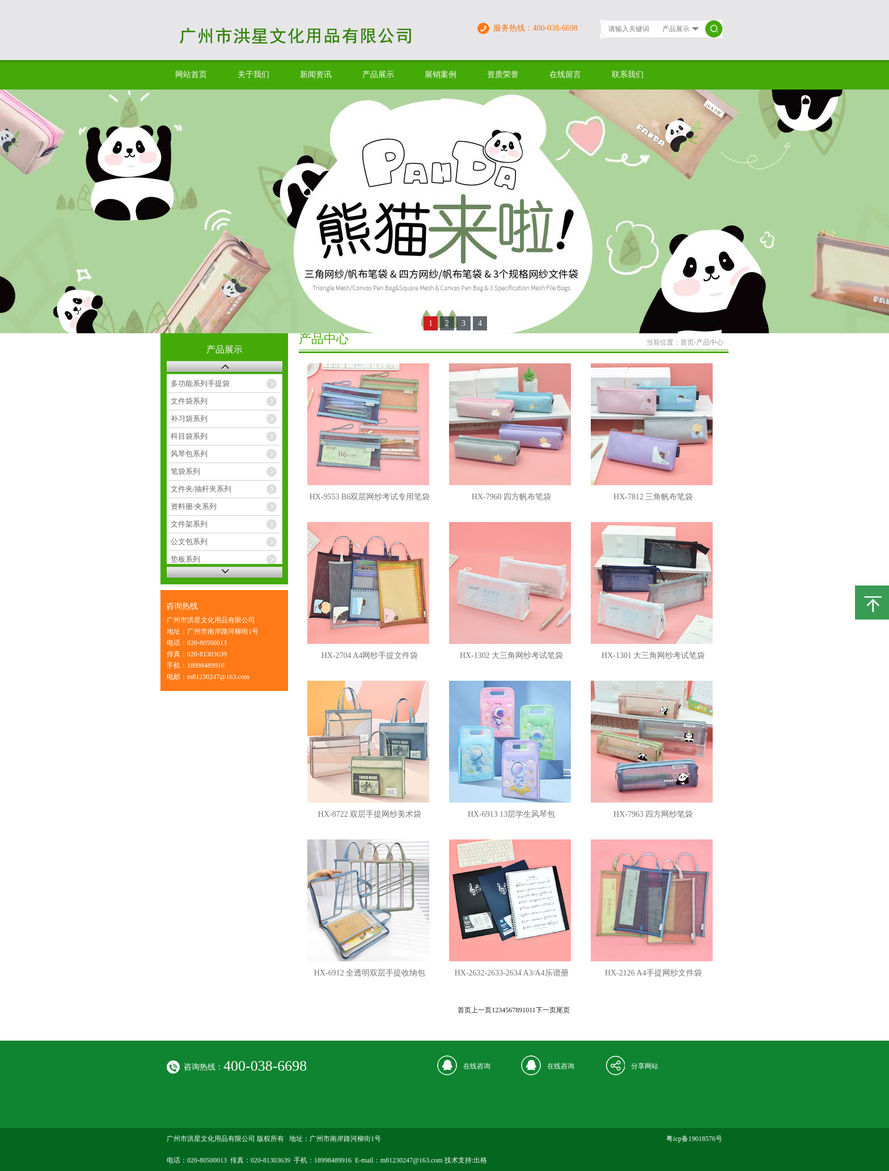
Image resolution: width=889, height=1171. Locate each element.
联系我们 (628, 74)
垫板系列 (185, 559)
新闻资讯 (316, 74)
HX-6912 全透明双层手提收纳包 (369, 973)
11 (532, 1010)
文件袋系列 (189, 401)
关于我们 (253, 74)
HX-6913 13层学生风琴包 (511, 814)
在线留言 (565, 74)
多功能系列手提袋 (200, 383)
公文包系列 (189, 541)
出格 (480, 1160)
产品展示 (378, 74)
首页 (687, 342)
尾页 (563, 1010)
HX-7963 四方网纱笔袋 (653, 814)
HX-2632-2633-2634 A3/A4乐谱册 (512, 973)
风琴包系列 (189, 453)
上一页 (481, 1010)
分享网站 (644, 1066)
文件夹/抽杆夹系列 (201, 489)
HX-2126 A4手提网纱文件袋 (653, 973)
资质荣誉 (503, 74)
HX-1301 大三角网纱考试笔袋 (653, 655)
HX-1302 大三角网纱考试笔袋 (511, 655)
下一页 (546, 1010)
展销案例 (440, 74)
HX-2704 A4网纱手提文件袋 (369, 655)
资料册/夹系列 (194, 506)
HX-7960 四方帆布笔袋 (511, 497)
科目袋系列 (189, 436)
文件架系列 (189, 524)
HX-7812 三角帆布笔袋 (653, 497)
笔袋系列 (185, 471)
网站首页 (191, 74)
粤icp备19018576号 (694, 1139)
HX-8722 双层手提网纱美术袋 (369, 814)
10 (525, 1010)
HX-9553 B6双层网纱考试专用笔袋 (370, 497)
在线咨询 (476, 1066)
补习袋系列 (189, 418)
